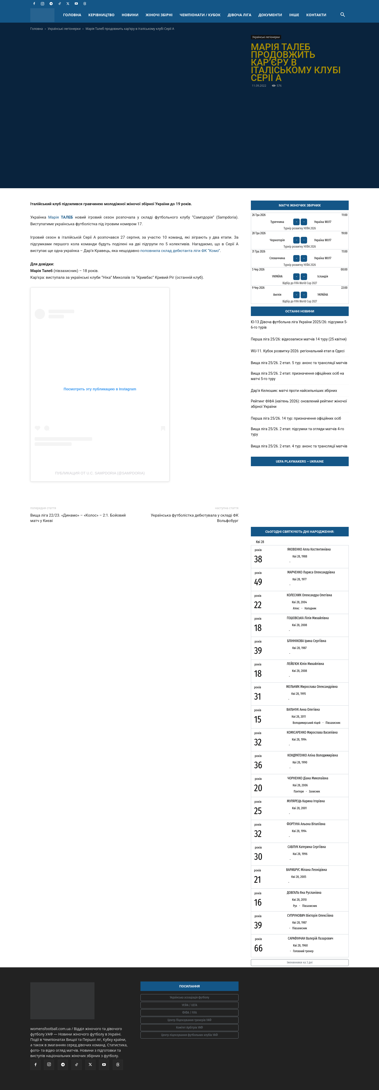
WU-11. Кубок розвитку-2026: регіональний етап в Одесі (298, 351)
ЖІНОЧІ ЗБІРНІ (159, 14)
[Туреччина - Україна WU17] (299, 222)
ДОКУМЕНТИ (270, 14)
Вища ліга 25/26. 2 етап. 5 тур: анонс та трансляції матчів (299, 363)
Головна (36, 28)
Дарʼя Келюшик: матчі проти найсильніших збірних (294, 391)
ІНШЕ (294, 14)
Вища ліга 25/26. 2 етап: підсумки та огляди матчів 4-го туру (297, 431)
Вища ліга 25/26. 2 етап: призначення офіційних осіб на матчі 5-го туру (297, 376)
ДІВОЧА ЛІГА (239, 14)
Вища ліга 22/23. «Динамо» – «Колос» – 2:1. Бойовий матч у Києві (78, 518)
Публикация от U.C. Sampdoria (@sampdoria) (100, 473)
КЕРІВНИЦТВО (101, 14)
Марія (60, 217)
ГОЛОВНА (72, 14)
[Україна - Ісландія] (299, 276)
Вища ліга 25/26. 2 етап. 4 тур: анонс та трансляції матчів (299, 446)
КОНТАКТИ (316, 14)
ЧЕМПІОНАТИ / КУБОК (200, 14)
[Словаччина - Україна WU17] (299, 258)
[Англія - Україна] (299, 295)
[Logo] (45, 15)
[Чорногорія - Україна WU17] (299, 240)
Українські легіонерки (64, 28)
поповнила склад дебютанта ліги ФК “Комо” (180, 250)
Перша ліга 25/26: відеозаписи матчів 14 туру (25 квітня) (299, 339)
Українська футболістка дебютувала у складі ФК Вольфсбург (194, 518)
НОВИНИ (130, 14)
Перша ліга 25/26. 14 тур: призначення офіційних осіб (296, 418)
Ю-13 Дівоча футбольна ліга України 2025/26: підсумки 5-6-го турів (299, 324)
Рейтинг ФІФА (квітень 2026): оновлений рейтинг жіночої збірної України (299, 404)
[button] (342, 15)
